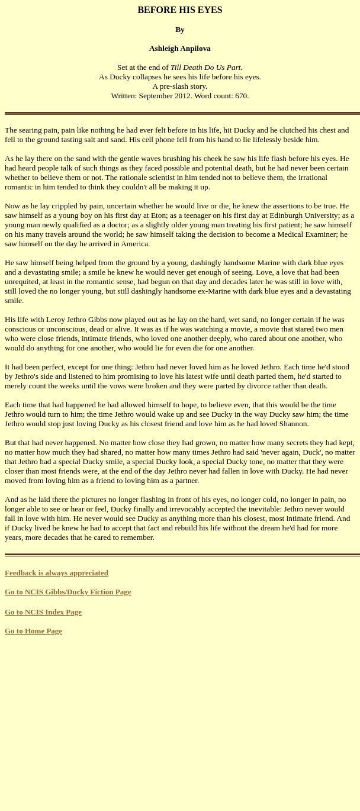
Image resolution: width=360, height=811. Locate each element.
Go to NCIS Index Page (43, 611)
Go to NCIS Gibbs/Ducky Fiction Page (68, 591)
